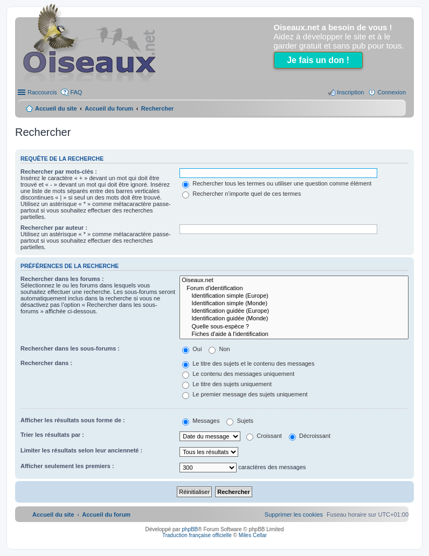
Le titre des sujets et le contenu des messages (248, 363)
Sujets (239, 420)
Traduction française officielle (197, 535)
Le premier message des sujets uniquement (244, 394)
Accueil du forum (109, 108)
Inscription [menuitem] (350, 92)
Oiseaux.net (294, 280)
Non (219, 349)
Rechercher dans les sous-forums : (70, 348)
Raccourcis (42, 92)
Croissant (264, 436)
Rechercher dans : (46, 363)
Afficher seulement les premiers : (67, 466)
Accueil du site (56, 108)
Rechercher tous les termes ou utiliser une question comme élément (276, 183)
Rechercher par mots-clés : (58, 171)
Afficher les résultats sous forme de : (72, 420)
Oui (192, 349)
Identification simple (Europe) (294, 296)
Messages (200, 420)
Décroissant (309, 436)
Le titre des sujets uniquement (227, 384)
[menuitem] (294, 514)
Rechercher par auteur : (53, 227)
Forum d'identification (294, 288)
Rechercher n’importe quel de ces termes (241, 193)
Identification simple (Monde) (294, 303)
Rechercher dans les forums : (62, 279)
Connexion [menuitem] (391, 92)
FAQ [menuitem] (76, 92)
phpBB (190, 529)
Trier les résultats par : (52, 434)
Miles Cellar (253, 535)
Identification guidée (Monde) (294, 318)
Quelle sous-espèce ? (294, 327)
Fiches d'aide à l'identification (294, 334)
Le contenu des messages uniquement (238, 373)
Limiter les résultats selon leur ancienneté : (81, 450)
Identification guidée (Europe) (294, 311)
